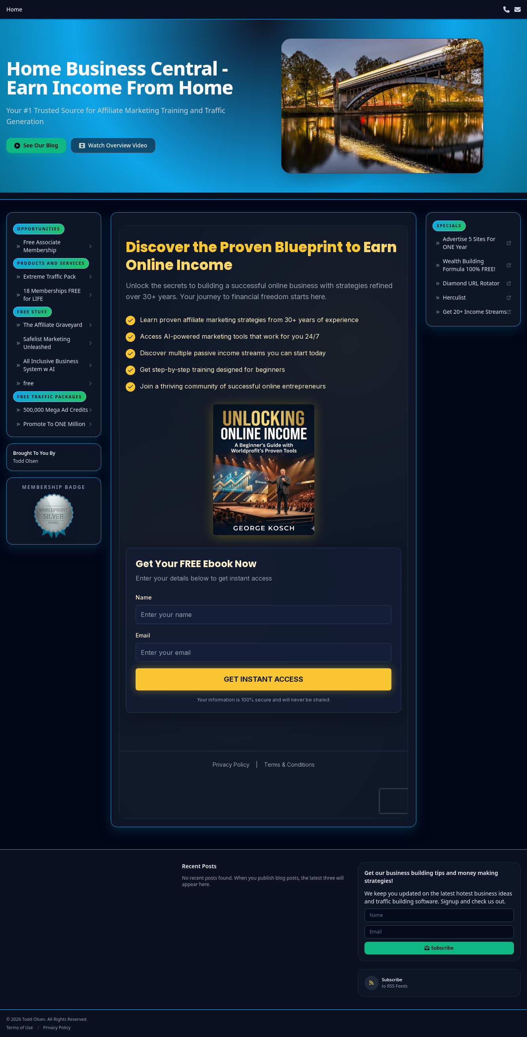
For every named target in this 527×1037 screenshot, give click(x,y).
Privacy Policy (56, 1027)
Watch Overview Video (113, 145)
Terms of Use (19, 1027)
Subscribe (439, 948)
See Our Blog (36, 145)
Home (14, 9)
